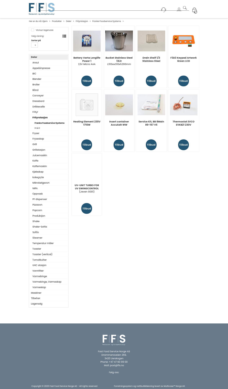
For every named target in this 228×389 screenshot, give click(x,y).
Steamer (37, 237)
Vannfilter (38, 270)
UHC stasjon (39, 265)
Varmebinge (39, 276)
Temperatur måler (43, 243)
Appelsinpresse (41, 68)
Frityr (35, 112)
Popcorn (37, 210)
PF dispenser (39, 199)
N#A (35, 188)
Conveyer (38, 95)
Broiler (36, 84)
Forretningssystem (123, 386)
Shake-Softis (39, 226)
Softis (35, 232)
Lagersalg (36, 303)
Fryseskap (38, 138)
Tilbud (86, 81)
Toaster (36, 248)
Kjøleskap (37, 171)
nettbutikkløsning (145, 386)
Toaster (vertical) (42, 254)
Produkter (57, 21)
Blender (36, 79)
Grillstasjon (38, 149)
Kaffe (35, 160)
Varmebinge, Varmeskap (46, 281)
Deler (68, 21)
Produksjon (38, 215)
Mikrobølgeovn (40, 182)
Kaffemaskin (39, 166)
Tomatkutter (39, 260)
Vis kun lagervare (44, 30)
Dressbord (38, 101)
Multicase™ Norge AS (174, 386)
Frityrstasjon (82, 21)
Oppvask (37, 193)
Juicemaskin (39, 155)
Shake (36, 221)
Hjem (45, 21)
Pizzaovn (37, 204)
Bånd (35, 90)
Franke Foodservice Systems (106, 21)
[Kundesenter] (164, 10)
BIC (34, 73)
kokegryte (38, 177)
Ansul (35, 62)
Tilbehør (35, 298)
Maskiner (36, 293)
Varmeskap (39, 287)
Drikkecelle (38, 106)
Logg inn (179, 13)
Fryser (35, 133)
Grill (34, 144)
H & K (37, 128)
